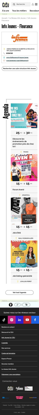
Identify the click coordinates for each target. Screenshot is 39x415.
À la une (5, 11)
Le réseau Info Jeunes (9, 369)
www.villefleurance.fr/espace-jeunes (17, 57)
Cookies (23, 412)
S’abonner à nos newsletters (11, 374)
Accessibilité (18, 407)
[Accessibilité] (11, 305)
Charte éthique (17, 405)
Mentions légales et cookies (28, 405)
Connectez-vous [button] (9, 381)
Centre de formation (8, 353)
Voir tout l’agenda (19, 292)
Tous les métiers (19, 11)
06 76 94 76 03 (9, 53)
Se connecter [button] (33, 4)
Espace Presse (6, 359)
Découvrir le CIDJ (7, 332)
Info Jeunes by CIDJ (8, 337)
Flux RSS (10, 405)
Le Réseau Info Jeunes (17, 18)
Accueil (4, 18)
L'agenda (5, 343)
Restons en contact (8, 327)
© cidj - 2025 (17, 412)
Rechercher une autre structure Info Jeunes (19, 69)
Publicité (5, 405)
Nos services (6, 348)
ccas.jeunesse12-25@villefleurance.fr (17, 60)
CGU (23, 407)
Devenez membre (8, 364)
